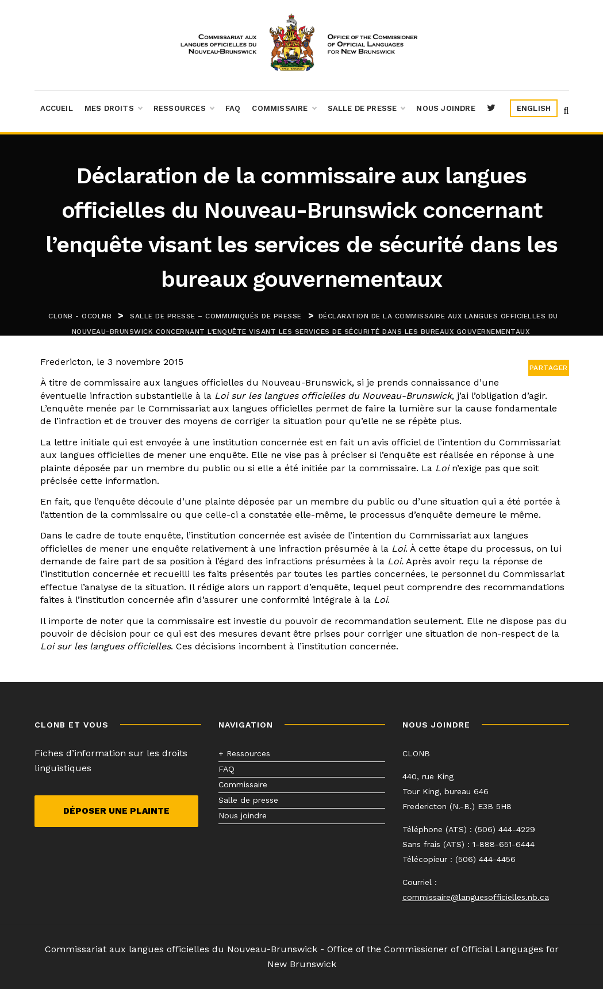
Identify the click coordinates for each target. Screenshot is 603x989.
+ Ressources (244, 753)
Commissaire (284, 108)
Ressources (183, 108)
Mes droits (113, 108)
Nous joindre (445, 108)
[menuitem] (533, 108)
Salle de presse (366, 108)
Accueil (56, 108)
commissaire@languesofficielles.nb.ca (475, 897)
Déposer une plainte (116, 811)
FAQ (233, 108)
